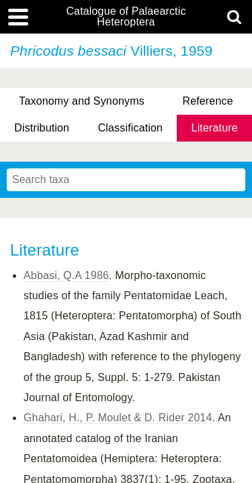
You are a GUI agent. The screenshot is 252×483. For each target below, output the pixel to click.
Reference (207, 101)
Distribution (41, 127)
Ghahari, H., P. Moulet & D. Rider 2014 (118, 417)
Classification (130, 127)
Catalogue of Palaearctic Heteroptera (125, 17)
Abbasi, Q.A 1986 (66, 275)
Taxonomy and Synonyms (81, 101)
